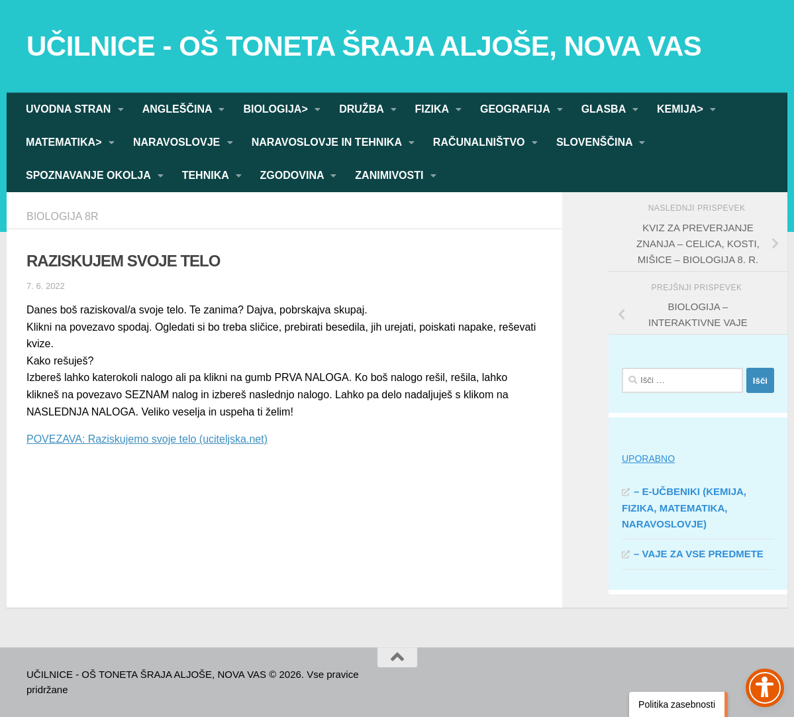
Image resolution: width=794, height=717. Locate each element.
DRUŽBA (362, 109)
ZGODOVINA (293, 175)
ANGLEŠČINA (178, 109)
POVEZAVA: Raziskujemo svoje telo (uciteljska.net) (147, 439)
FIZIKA (433, 109)
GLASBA (604, 109)
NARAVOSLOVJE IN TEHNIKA (328, 142)
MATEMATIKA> (65, 142)
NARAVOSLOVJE (178, 142)
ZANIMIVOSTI (390, 175)
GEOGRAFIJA (516, 109)
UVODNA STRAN (70, 109)
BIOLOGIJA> (277, 109)
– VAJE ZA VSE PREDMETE (699, 553)
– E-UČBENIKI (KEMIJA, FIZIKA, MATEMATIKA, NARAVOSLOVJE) (684, 507)
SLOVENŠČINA (595, 142)
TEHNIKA (207, 175)
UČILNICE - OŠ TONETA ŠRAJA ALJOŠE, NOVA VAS (363, 46)
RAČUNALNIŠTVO (480, 142)
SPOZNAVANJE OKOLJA (90, 175)
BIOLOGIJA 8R (62, 216)
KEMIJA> (681, 109)
